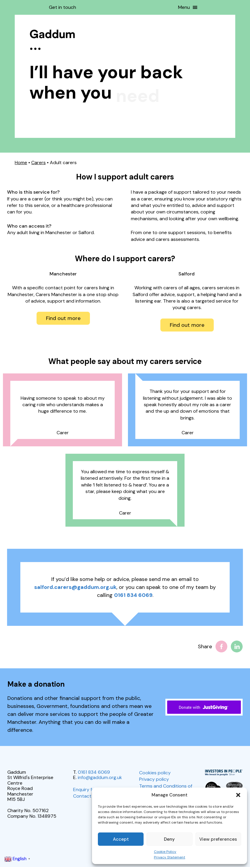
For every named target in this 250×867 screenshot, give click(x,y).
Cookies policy (155, 773)
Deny (169, 839)
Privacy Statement (169, 857)
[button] (238, 795)
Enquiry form (87, 789)
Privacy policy (154, 779)
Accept (121, 839)
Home (21, 162)
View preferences (218, 839)
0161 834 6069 (133, 595)
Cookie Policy (165, 851)
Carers (38, 162)
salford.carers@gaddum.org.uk (75, 587)
